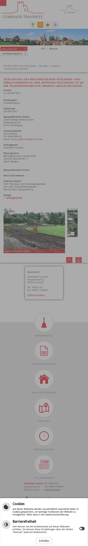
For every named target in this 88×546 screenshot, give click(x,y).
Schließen (44, 540)
